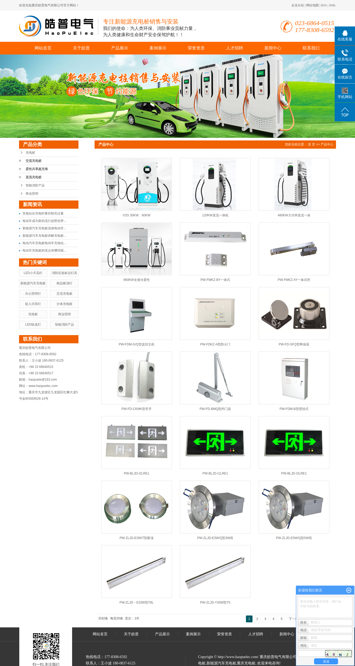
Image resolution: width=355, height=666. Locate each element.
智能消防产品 (35, 185)
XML (332, 5)
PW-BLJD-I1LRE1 (215, 473)
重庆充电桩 (246, 663)
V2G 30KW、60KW (137, 215)
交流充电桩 (33, 161)
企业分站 (297, 5)
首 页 (311, 144)
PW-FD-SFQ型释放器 (294, 344)
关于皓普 (81, 48)
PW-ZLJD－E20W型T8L (136, 602)
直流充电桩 (33, 177)
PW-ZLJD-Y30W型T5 (215, 602)
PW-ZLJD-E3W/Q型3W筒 (215, 538)
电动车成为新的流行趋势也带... (44, 221)
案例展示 (158, 48)
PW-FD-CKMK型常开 (137, 409)
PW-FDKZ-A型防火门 (215, 344)
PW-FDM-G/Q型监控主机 (136, 344)
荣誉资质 (196, 48)
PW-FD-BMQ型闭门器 (215, 409)
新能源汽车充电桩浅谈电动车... (44, 228)
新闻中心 (272, 48)
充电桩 (30, 152)
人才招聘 (234, 48)
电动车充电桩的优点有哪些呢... (44, 250)
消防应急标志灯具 (64, 273)
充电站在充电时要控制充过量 (43, 213)
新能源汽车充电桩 (33, 283)
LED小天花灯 (33, 273)
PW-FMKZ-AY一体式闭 (294, 280)
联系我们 (311, 48)
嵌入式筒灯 (33, 304)
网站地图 (312, 5)
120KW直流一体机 (215, 215)
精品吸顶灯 (64, 283)
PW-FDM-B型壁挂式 (293, 409)
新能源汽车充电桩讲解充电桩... (44, 236)
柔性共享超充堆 (37, 169)
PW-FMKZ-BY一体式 (215, 280)
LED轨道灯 (33, 324)
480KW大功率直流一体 (294, 215)
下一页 (293, 619)
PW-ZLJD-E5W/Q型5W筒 (294, 538)
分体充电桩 (64, 304)
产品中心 (327, 144)
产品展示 (119, 48)
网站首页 (43, 48)
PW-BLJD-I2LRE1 (136, 473)
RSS (324, 5)
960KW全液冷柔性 (136, 280)
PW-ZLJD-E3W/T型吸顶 (136, 538)
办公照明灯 (33, 293)
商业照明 (32, 193)
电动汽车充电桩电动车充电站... (44, 243)
